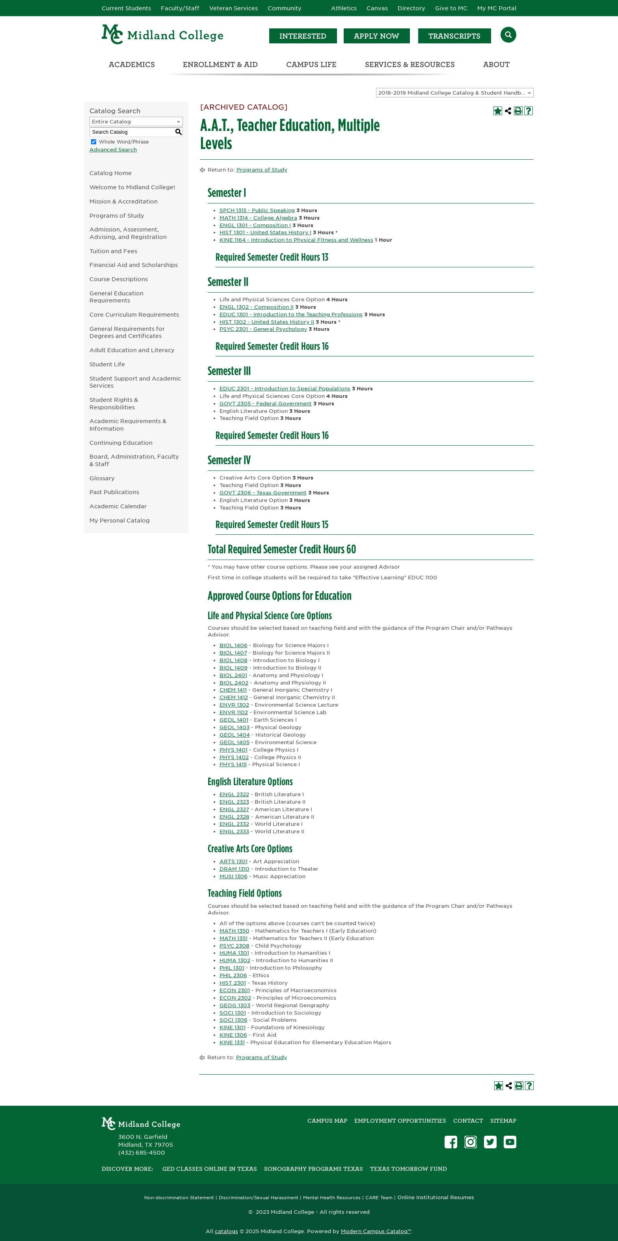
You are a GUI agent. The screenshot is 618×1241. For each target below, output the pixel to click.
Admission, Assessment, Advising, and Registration (128, 233)
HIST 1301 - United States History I (265, 232)
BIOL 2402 (234, 683)
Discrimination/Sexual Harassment (258, 1197)
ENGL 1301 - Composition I (255, 225)
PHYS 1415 (233, 764)
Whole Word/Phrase (124, 142)
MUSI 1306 (234, 876)
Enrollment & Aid (220, 64)
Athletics (344, 8)
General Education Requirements (116, 297)
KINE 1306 (233, 1035)
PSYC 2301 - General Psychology (263, 329)
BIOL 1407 (233, 653)
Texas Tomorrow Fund (408, 1169)
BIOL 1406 (234, 645)
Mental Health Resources (332, 1197)
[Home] (163, 35)
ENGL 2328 (234, 817)
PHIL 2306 (233, 975)
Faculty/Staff (180, 8)
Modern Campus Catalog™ (376, 1231)
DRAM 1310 (234, 869)
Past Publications (114, 492)
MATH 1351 (234, 938)
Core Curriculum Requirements (134, 314)
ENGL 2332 (234, 824)
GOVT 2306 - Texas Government (263, 493)
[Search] (508, 36)
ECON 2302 (235, 998)
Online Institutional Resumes (435, 1197)
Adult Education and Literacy (132, 350)
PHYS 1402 (234, 757)
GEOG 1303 (235, 1005)
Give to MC (451, 8)
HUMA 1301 (234, 953)
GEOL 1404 (235, 735)
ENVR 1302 (234, 705)
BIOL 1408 (234, 660)
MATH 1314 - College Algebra (258, 218)
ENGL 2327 (234, 809)
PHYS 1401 (234, 750)
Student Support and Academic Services (135, 382)
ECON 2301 (235, 990)
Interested (302, 36)
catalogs (226, 1231)
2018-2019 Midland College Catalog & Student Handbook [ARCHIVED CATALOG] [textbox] (455, 93)
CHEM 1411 (233, 690)
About (496, 64)
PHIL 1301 (232, 968)
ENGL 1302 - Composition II (257, 307)
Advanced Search (113, 150)
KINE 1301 (233, 1027)
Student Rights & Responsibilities (113, 403)
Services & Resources (410, 64)
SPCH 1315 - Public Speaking (257, 210)
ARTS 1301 (234, 861)
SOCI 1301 (233, 1013)
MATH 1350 (234, 931)
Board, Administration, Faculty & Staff (134, 460)
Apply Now (376, 36)
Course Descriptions (118, 279)
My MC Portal (496, 8)
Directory (411, 8)
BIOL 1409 (234, 668)
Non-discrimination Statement (179, 1197)
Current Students (126, 8)
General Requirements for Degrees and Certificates (127, 332)
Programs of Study (116, 215)
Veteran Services (233, 8)
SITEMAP (503, 1121)
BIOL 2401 (233, 675)
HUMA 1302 (235, 960)
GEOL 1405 (234, 742)
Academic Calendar (118, 506)
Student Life (107, 364)
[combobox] (455, 92)
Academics (132, 64)
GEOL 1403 (234, 727)
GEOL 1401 (234, 720)
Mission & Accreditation (123, 201)
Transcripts (454, 36)
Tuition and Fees (113, 251)
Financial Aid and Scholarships (133, 264)
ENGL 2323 (234, 802)
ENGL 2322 (234, 794)
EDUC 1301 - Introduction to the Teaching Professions (291, 314)
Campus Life (311, 64)
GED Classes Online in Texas (209, 1169)
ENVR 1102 (234, 712)
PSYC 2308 (234, 946)
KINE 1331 (232, 1042)
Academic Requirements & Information (127, 425)
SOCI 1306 (234, 1020)
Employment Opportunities (400, 1121)
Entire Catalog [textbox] (111, 122)
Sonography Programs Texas (313, 1169)
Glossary (102, 478)
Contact (468, 1121)
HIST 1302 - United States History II (267, 322)
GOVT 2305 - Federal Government (266, 404)
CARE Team (379, 1197)
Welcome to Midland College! (132, 187)
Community (285, 8)
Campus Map (327, 1121)
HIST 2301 (233, 983)
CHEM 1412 (234, 697)
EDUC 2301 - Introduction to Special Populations (285, 389)
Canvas (377, 8)
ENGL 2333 (234, 831)
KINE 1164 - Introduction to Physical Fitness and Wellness (296, 240)
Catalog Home (110, 173)
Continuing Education (121, 442)
